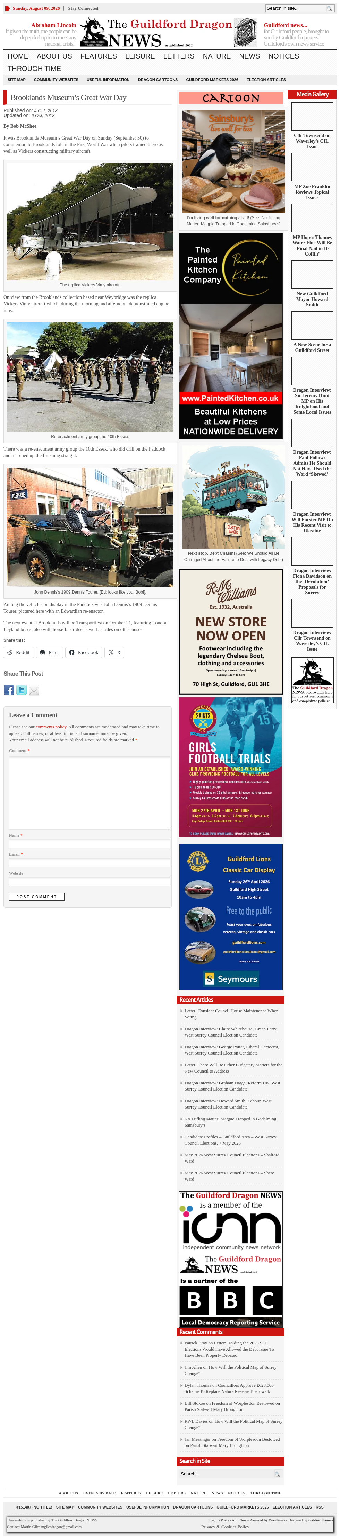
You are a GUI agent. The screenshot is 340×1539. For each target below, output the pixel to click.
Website (16, 873)
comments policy (51, 726)
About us (54, 56)
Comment (19, 750)
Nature (217, 56)
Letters (179, 56)
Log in (214, 1520)
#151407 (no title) (34, 1507)
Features (98, 56)
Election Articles (266, 80)
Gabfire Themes (320, 1520)
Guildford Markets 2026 (212, 80)
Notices (283, 56)
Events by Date (99, 1493)
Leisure (140, 56)
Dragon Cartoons (158, 80)
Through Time (34, 68)
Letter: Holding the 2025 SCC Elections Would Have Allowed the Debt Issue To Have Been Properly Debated (229, 1349)
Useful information (108, 80)
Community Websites (56, 80)
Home (18, 56)
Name (16, 835)
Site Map (17, 80)
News (249, 56)
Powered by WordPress (267, 1520)
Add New (239, 1520)
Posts (225, 1520)
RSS (320, 1507)
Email (16, 854)
